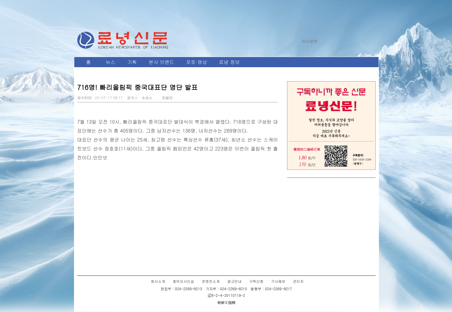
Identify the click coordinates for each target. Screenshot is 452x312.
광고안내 (234, 281)
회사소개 (158, 281)
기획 (132, 62)
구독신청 (256, 281)
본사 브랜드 (161, 62)
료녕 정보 (229, 62)
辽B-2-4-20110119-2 (226, 295)
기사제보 (278, 281)
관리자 (298, 281)
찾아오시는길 (183, 281)
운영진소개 (211, 281)
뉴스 (110, 62)
